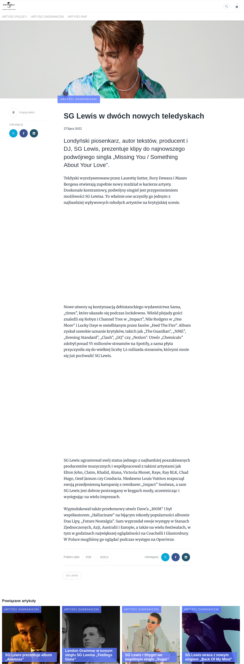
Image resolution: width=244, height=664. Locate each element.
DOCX (104, 533)
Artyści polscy (14, 16)
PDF (89, 533)
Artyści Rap (77, 16)
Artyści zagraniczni (47, 16)
